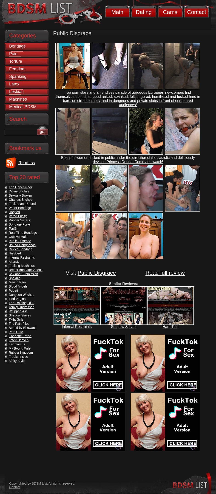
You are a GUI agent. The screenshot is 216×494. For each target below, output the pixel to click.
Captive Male (18, 237)
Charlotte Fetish (20, 336)
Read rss (26, 163)
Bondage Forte (19, 224)
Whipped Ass (18, 311)
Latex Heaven (18, 340)
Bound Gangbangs (22, 245)
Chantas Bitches (20, 199)
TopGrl (13, 228)
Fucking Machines (22, 266)
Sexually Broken (20, 195)
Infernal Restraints (77, 327)
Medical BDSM (23, 106)
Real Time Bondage (23, 232)
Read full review (165, 273)
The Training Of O (21, 303)
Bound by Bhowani (22, 328)
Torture (15, 61)
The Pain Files (19, 323)
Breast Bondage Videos (26, 270)
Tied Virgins (17, 299)
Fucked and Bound (22, 204)
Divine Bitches (19, 191)
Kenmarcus (17, 344)
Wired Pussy (18, 216)
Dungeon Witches (21, 294)
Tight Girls (16, 319)
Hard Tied (170, 327)
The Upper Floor (20, 187)
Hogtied (14, 212)
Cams (170, 12)
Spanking (17, 76)
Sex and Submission (23, 274)
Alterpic (14, 261)
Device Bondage (20, 249)
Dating (144, 12)
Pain (13, 53)
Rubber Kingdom (21, 352)
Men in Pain (17, 282)
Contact (196, 12)
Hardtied (15, 253)
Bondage (17, 46)
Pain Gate (16, 332)
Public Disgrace (97, 273)
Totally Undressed (21, 307)
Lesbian (16, 91)
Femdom (17, 69)
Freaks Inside (18, 357)
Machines (18, 99)
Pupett (13, 290)
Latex (14, 84)
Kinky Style (17, 361)
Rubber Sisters (19, 220)
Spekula (14, 278)
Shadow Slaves (123, 327)
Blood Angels (18, 286)
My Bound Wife (20, 348)
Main (117, 12)
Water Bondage (20, 208)
